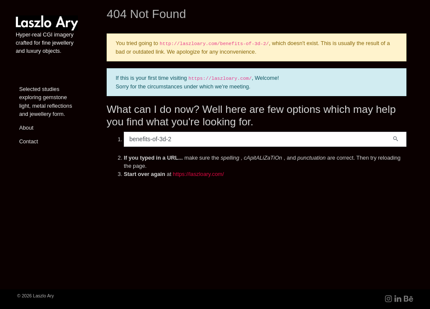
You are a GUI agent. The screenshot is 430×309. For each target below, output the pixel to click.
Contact (28, 141)
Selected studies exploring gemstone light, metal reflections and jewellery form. (45, 101)
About (26, 127)
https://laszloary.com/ (198, 174)
